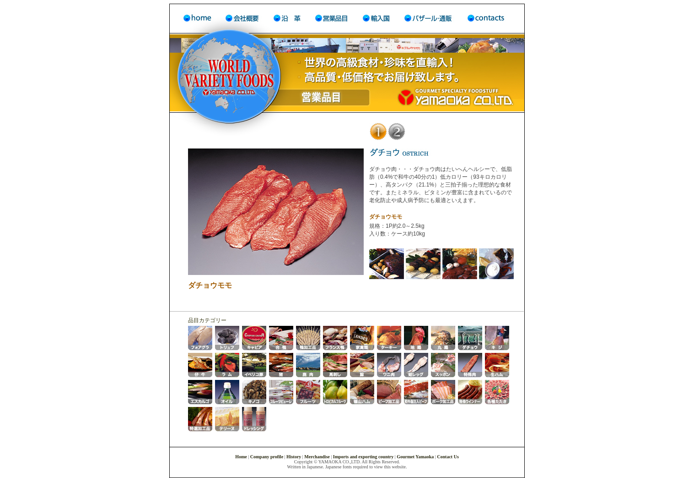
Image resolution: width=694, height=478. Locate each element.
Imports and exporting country (363, 456)
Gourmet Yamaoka (415, 456)
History (293, 456)
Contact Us (448, 456)
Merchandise (316, 456)
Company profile (266, 456)
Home (241, 456)
